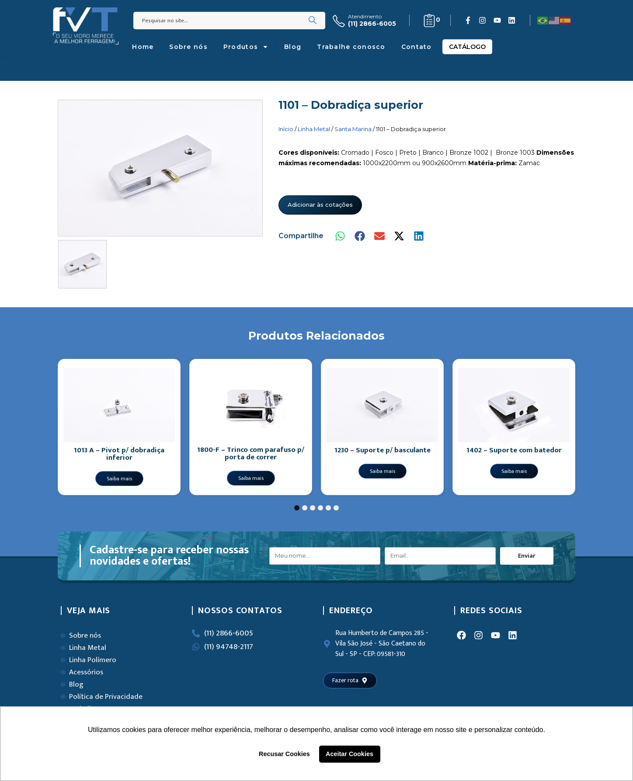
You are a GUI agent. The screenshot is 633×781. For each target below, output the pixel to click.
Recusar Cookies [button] (284, 753)
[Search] (312, 20)
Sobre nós (188, 47)
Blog (292, 47)
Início (285, 128)
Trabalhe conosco (351, 47)
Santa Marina (353, 128)
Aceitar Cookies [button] (349, 753)
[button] (340, 236)
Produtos (245, 46)
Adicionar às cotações (320, 204)
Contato (416, 47)
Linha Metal (314, 128)
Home (142, 47)
